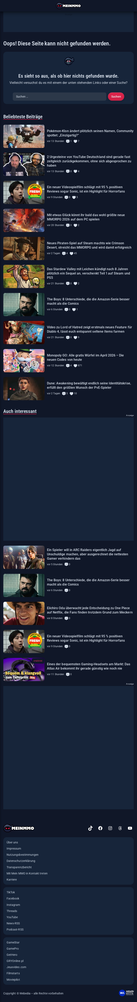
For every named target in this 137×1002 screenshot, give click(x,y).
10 (75, 393)
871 (80, 365)
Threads (12, 911)
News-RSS (13, 923)
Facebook (13, 898)
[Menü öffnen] (6, 6)
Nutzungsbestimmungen (23, 854)
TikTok (11, 892)
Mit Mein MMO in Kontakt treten (27, 873)
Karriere (12, 879)
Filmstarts (13, 973)
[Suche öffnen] (131, 6)
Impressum (14, 848)
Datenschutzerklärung (21, 860)
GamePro (13, 948)
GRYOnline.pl (15, 961)
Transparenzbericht (19, 867)
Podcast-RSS (15, 929)
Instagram (13, 904)
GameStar (13, 942)
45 (75, 253)
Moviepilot (13, 979)
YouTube (12, 917)
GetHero (12, 954)
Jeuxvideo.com (16, 967)
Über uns (12, 842)
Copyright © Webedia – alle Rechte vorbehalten (33, 993)
